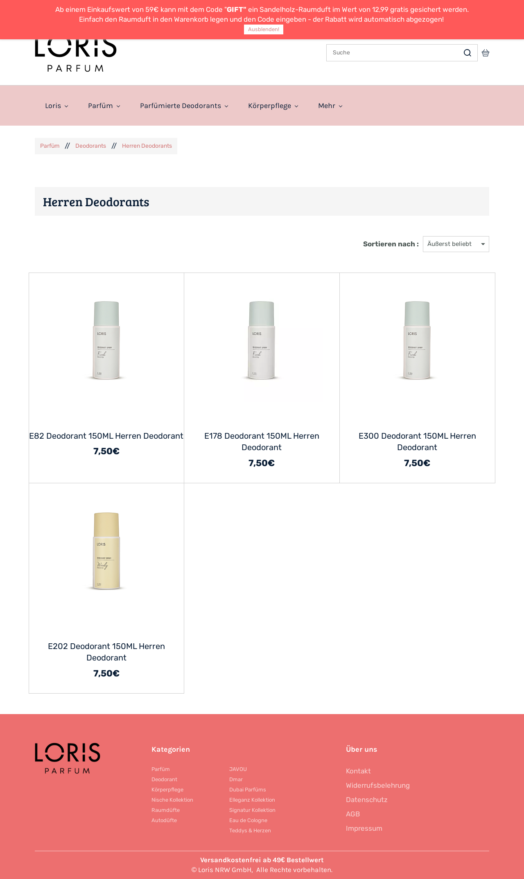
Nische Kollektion (172, 800)
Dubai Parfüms (247, 790)
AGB (353, 814)
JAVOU (238, 769)
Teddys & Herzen (250, 830)
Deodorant (164, 779)
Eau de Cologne (248, 820)
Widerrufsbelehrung (378, 785)
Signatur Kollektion (252, 810)
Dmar (236, 779)
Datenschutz (367, 800)
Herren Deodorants (147, 145)
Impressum (364, 828)
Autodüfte (164, 820)
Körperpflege (167, 790)
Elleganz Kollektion (252, 800)
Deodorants (90, 145)
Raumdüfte (165, 810)
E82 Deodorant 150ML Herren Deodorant (106, 436)
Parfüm (49, 145)
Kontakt (358, 771)
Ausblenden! (263, 29)
